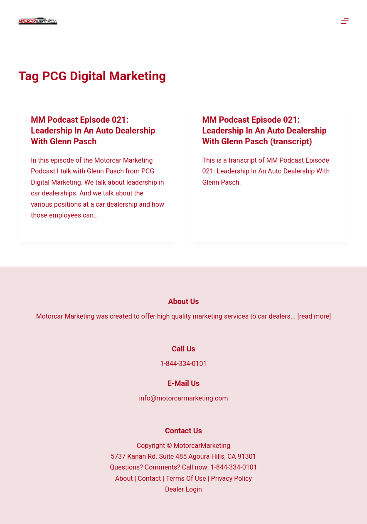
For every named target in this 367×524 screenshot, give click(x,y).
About (124, 478)
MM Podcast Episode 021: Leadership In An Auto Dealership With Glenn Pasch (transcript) (264, 130)
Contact (149, 478)
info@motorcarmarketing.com (183, 398)
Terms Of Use (186, 478)
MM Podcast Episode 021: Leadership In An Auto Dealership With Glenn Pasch (93, 130)
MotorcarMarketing (202, 446)
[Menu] (345, 21)
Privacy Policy (231, 478)
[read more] (314, 316)
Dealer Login (183, 489)
